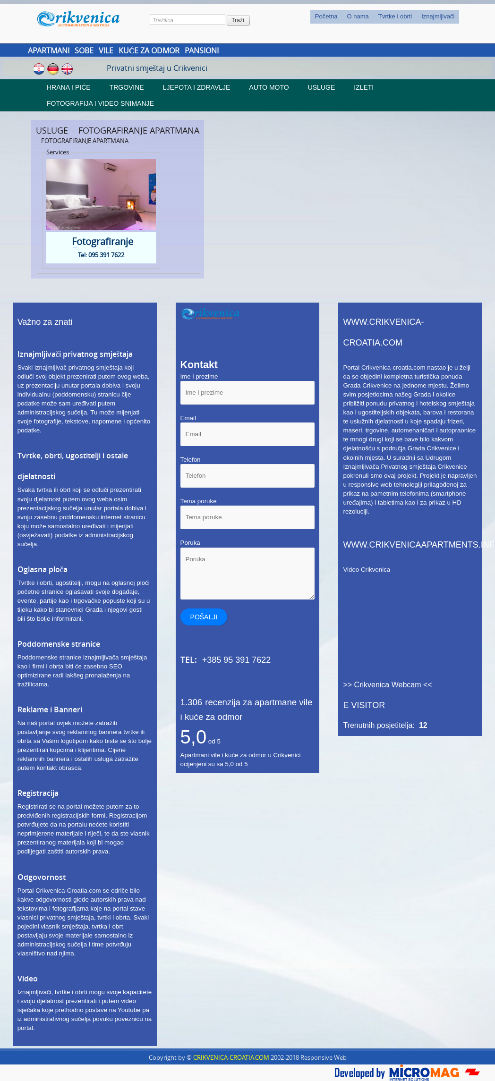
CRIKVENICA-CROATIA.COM (231, 1057)
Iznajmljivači (437, 16)
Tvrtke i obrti (395, 16)
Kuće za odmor (149, 50)
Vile (106, 50)
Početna (326, 16)
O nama (357, 16)
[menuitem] (326, 17)
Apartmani (48, 50)
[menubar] (385, 17)
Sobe (84, 50)
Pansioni (202, 50)
